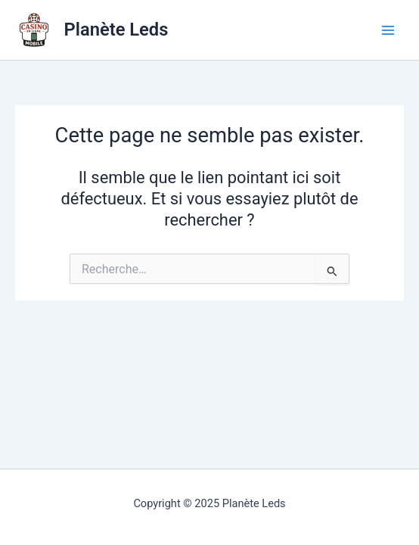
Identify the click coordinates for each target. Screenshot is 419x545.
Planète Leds (116, 29)
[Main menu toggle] (388, 30)
